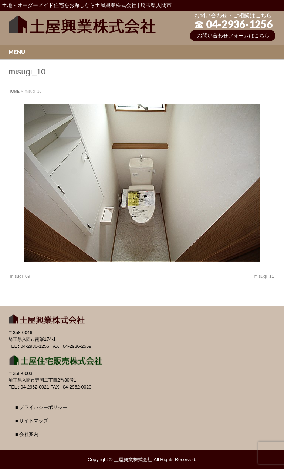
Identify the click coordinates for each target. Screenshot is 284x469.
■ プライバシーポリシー (41, 407)
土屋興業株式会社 (133, 459)
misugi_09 (20, 276)
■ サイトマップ (31, 420)
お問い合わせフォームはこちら (233, 36)
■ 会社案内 (26, 434)
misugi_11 (264, 276)
